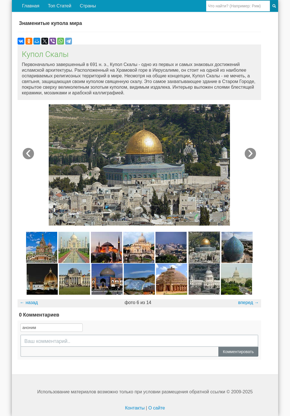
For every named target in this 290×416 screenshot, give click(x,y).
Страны (88, 5)
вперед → (248, 302)
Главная (30, 5)
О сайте (156, 408)
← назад (29, 302)
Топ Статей (59, 5)
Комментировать (238, 351)
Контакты (135, 408)
